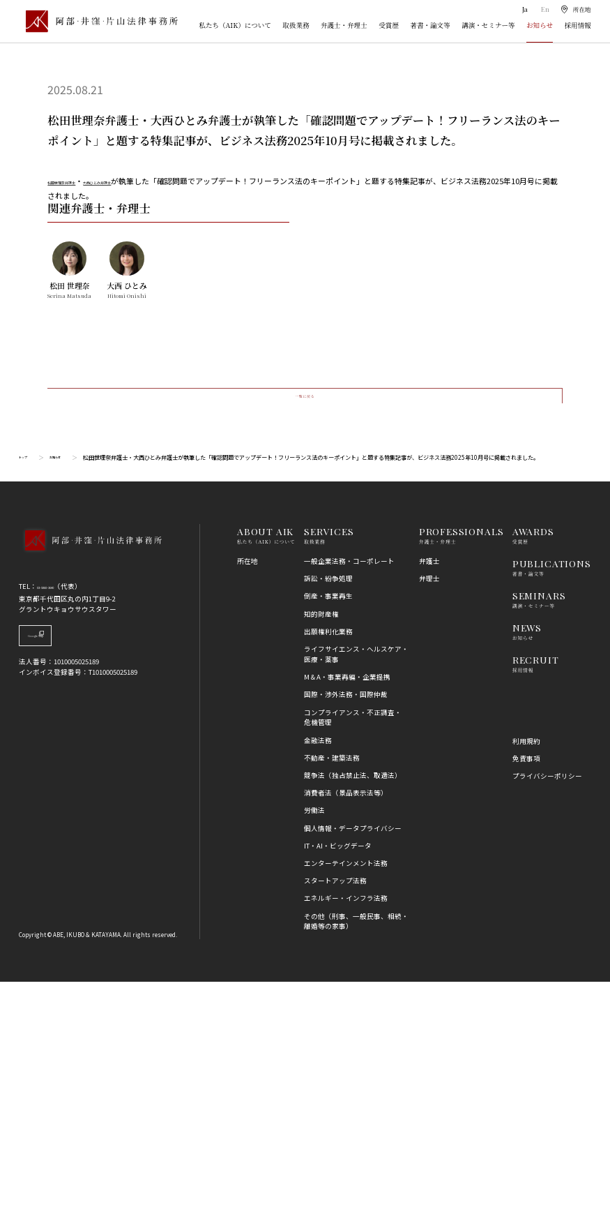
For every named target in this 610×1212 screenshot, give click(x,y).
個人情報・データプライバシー (353, 1058)
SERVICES (329, 761)
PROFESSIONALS (461, 761)
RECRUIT (535, 889)
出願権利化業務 (328, 861)
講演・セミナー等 (488, 25)
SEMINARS (539, 824)
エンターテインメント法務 (346, 1093)
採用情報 (577, 25)
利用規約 (526, 970)
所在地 (247, 790)
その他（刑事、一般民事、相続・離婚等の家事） (356, 1151)
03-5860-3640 (56, 816)
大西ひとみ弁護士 (147, 180)
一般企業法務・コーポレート (349, 790)
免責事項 (526, 988)
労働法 (314, 1040)
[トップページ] (98, 21)
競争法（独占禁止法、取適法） (353, 1005)
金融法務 (318, 970)
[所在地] (575, 9)
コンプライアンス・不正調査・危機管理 (353, 947)
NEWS (527, 857)
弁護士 (429, 790)
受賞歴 (389, 25)
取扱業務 (295, 25)
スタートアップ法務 (335, 1111)
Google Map (67, 870)
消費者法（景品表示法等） (346, 1023)
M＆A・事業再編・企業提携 (347, 907)
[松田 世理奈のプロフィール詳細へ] (69, 478)
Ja (524, 9)
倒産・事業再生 (328, 826)
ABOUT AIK (265, 761)
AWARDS (533, 761)
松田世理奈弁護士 (78, 180)
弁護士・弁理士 (344, 25)
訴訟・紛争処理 (328, 809)
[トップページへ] (90, 782)
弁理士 (429, 809)
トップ (27, 687)
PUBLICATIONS (551, 792)
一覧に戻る (304, 614)
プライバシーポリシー (547, 1005)
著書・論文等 (430, 25)
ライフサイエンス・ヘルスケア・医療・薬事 (356, 884)
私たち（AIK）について (235, 25)
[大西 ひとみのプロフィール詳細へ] (126, 478)
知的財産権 (321, 843)
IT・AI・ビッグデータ (338, 1075)
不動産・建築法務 (332, 987)
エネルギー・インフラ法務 (346, 1128)
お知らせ (539, 25)
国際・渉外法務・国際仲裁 (346, 924)
